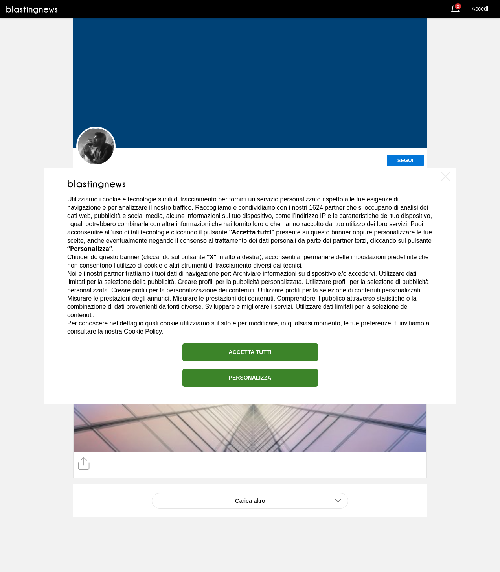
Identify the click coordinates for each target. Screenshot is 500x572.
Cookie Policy (143, 331)
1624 (316, 207)
